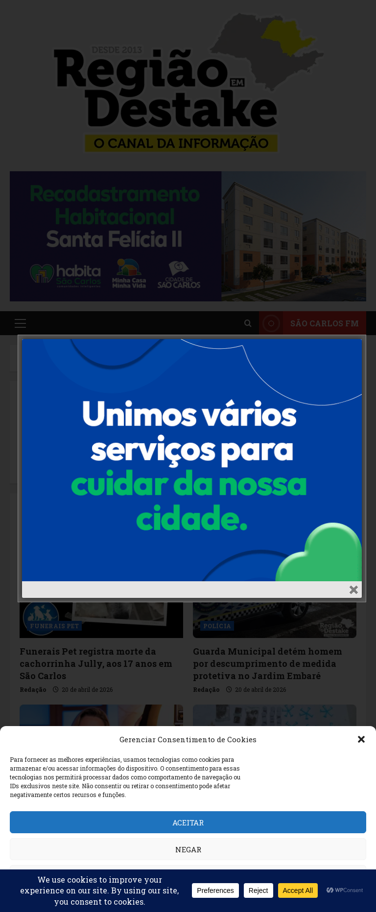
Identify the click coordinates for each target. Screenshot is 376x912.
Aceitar (188, 822)
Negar (188, 849)
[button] (361, 739)
